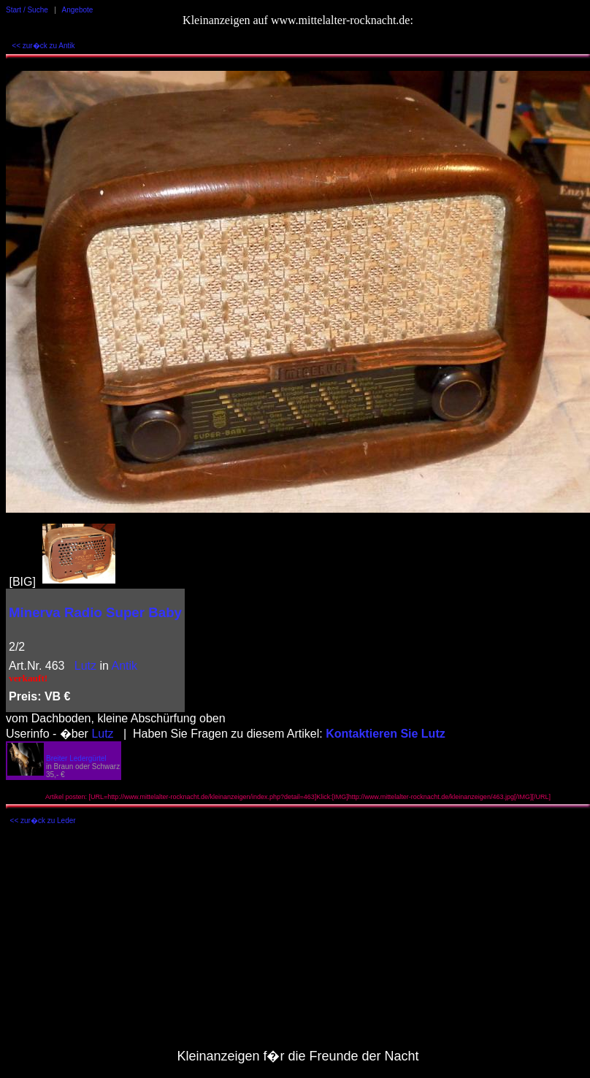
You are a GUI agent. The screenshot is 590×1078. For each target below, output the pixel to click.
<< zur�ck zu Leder (43, 821)
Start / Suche (27, 10)
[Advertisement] (298, 940)
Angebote (77, 10)
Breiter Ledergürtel (76, 758)
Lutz (85, 666)
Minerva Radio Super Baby (95, 612)
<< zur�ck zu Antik (43, 46)
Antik (125, 666)
